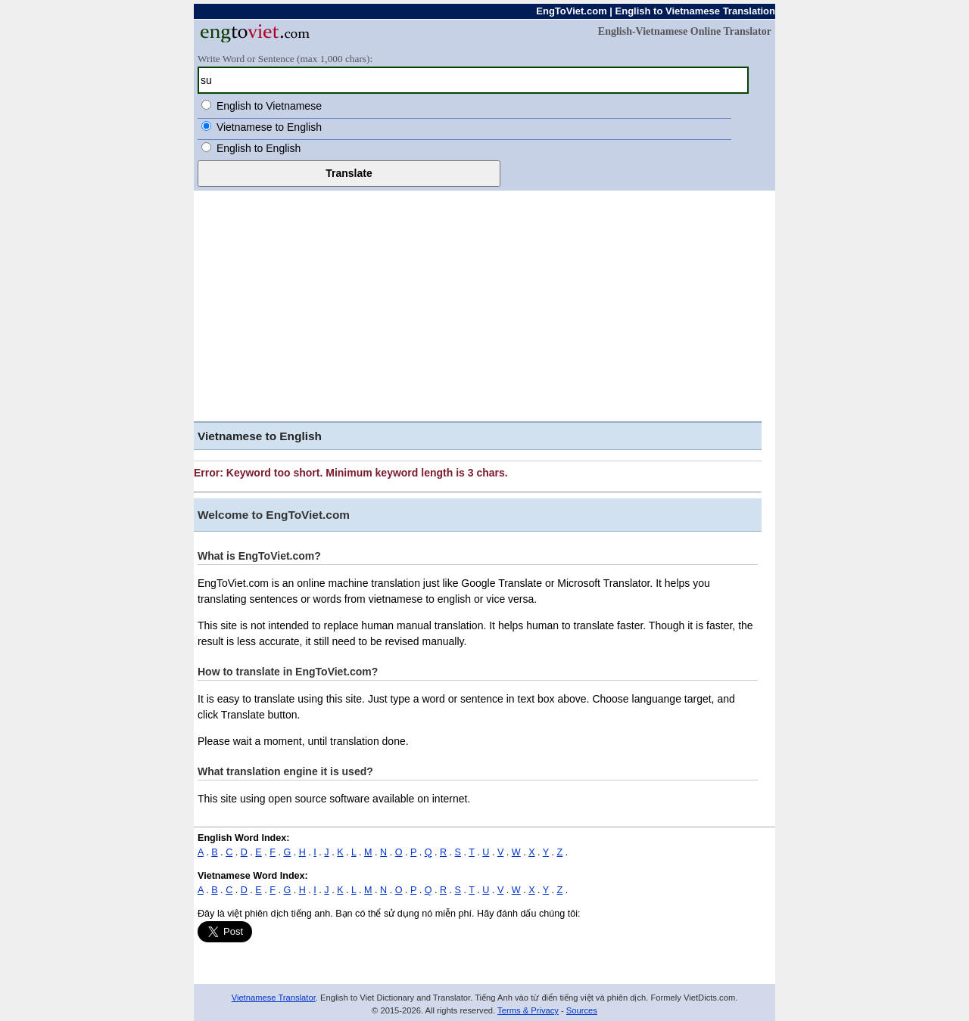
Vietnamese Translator (274, 997)
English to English (259, 148)
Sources (581, 1010)
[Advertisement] (484, 304)
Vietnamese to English (269, 127)
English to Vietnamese (269, 106)
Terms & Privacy (528, 1010)
